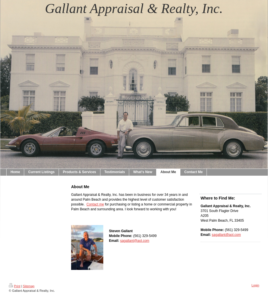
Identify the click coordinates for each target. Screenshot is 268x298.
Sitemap (28, 286)
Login (255, 285)
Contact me (95, 204)
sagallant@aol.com (134, 241)
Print (14, 286)
